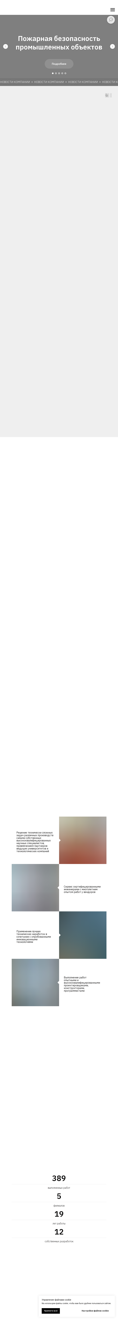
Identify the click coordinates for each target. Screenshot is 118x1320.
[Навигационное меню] (112, 9)
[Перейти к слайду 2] (56, 73)
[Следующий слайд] (112, 46)
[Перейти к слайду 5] (65, 73)
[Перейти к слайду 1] (53, 73)
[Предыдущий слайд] (5, 46)
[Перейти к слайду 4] (62, 73)
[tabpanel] (59, 917)
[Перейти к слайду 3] (59, 73)
